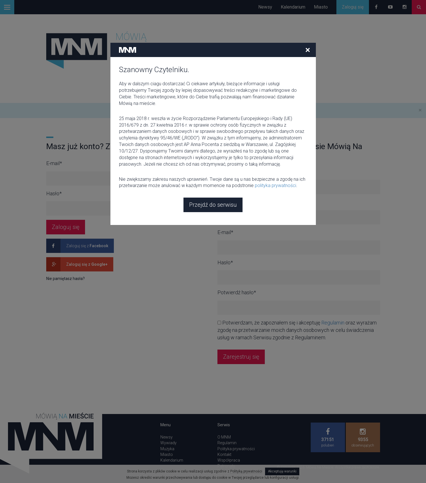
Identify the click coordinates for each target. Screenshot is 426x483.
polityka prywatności (275, 152)
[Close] (307, 16)
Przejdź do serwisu (213, 171)
